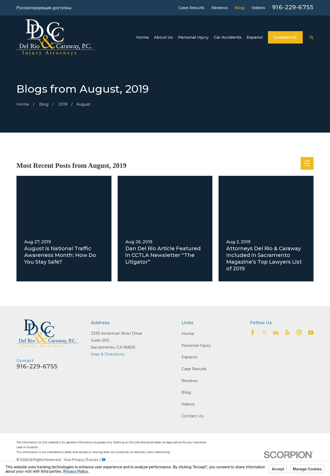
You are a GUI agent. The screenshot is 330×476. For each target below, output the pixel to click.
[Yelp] (287, 332)
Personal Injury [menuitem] (193, 37)
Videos (258, 7)
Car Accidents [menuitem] (227, 37)
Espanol (189, 356)
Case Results (191, 7)
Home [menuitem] (142, 37)
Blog (240, 7)
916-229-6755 (293, 7)
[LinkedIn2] (276, 332)
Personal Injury (196, 345)
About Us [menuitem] (163, 37)
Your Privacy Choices (85, 460)
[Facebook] (252, 332)
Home (187, 333)
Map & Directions (107, 354)
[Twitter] (264, 332)
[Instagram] (299, 332)
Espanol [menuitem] (255, 37)
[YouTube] (311, 332)
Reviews (219, 7)
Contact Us (285, 37)
